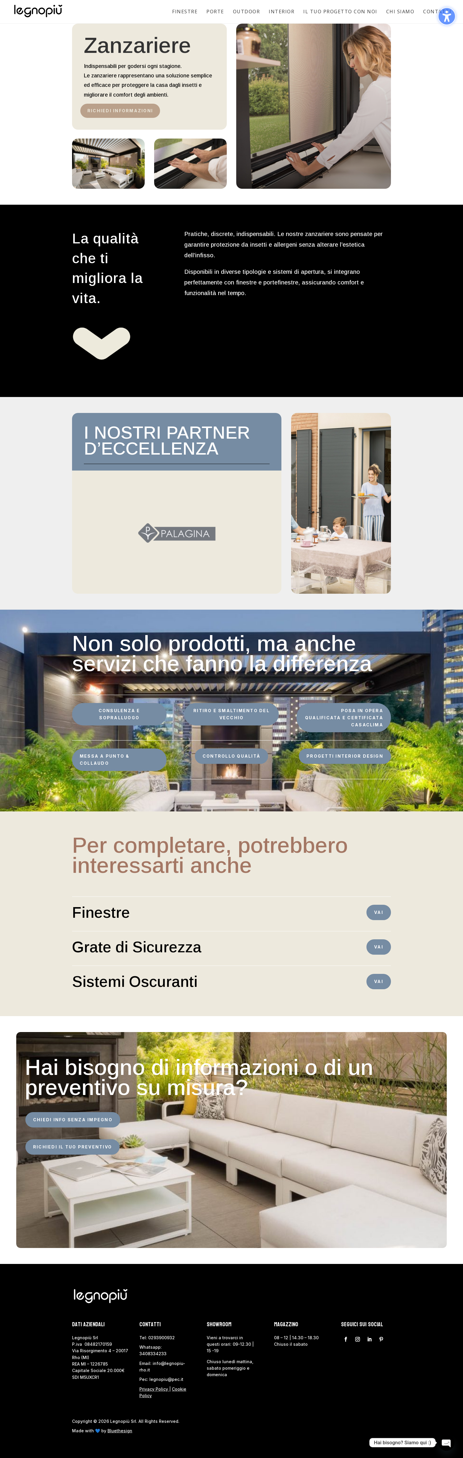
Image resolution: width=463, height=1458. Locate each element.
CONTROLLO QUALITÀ (231, 756)
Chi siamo (400, 11)
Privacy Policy (153, 1389)
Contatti (437, 11)
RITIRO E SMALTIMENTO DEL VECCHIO (231, 714)
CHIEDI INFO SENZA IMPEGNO (73, 1119)
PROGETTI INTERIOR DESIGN (345, 756)
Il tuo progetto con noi (340, 11)
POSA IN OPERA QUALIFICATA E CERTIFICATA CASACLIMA (344, 717)
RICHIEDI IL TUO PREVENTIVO (72, 1146)
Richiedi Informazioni (120, 110)
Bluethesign (119, 1430)
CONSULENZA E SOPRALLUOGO (119, 714)
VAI (378, 912)
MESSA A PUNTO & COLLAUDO (105, 760)
